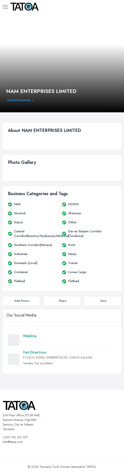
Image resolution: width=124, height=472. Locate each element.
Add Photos (22, 301)
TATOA (91, 467)
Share (62, 301)
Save (103, 301)
